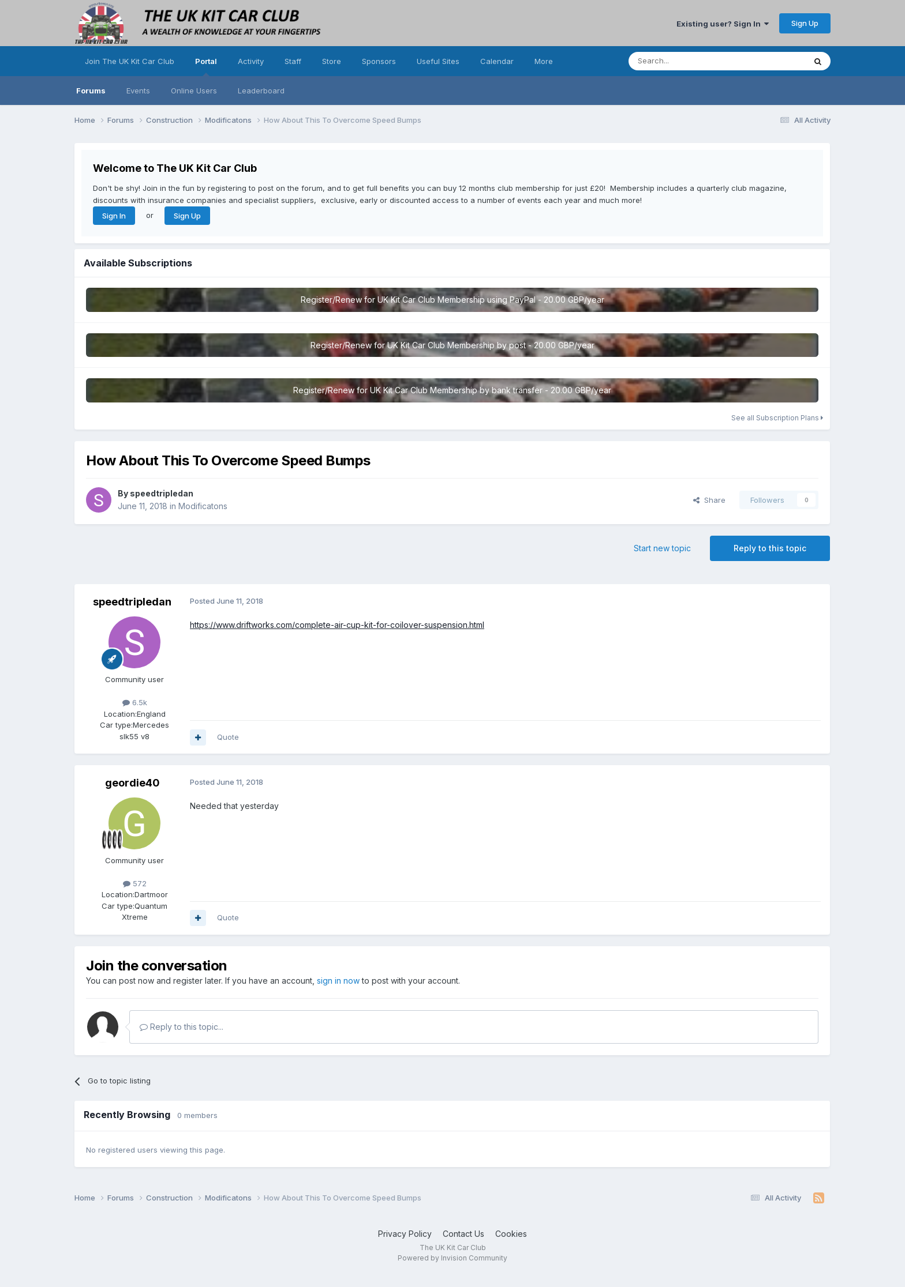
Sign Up (804, 23)
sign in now (338, 980)
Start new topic (662, 548)
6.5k (134, 702)
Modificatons (202, 506)
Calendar (497, 61)
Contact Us (463, 1234)
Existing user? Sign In (722, 23)
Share (709, 500)
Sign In (114, 215)
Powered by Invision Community (452, 1258)
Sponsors (379, 61)
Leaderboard (261, 90)
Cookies (511, 1234)
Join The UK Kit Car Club (129, 61)
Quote (228, 737)
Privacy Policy (405, 1234)
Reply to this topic (770, 548)
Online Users (194, 90)
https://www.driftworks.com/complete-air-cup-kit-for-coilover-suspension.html (337, 625)
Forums (91, 90)
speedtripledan (161, 493)
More (543, 61)
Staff (293, 61)
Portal (206, 66)
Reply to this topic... (181, 1027)
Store (331, 61)
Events (138, 90)
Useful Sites (438, 61)
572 (135, 883)
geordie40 (132, 783)
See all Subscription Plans (777, 417)
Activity (251, 61)
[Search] (687, 61)
